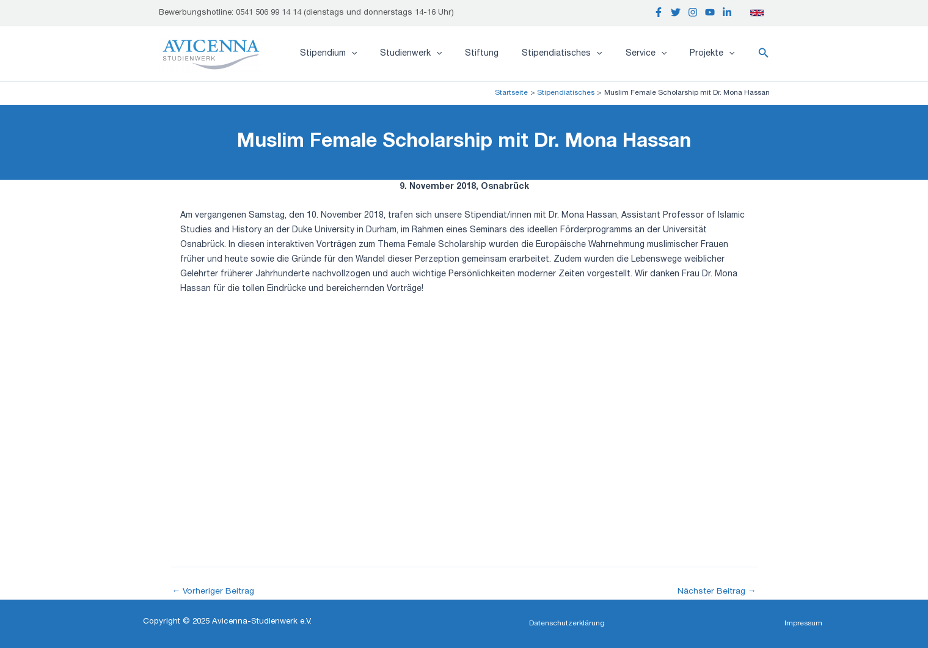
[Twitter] (676, 12)
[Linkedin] (727, 12)
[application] (384, 53)
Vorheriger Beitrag (214, 591)
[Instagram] (693, 12)
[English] (757, 13)
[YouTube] (710, 12)
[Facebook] (658, 12)
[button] (763, 53)
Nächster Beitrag (716, 591)
